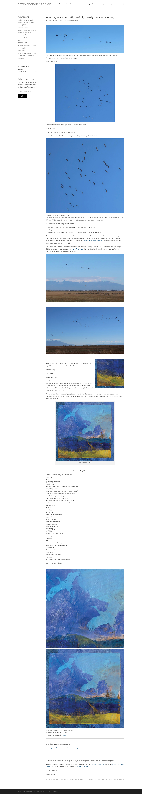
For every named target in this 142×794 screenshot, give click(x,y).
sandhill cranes (83, 236)
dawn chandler (71, 4)
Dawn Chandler (53, 21)
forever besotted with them (93, 241)
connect (117, 4)
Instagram (94, 764)
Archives (20, 69)
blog (88, 4)
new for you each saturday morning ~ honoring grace (63, 748)
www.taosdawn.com (81, 767)
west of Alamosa (77, 249)
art (81, 4)
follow (23, 96)
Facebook (101, 764)
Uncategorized (74, 21)
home (61, 4)
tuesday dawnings (98, 4)
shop (110, 4)
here (64, 735)
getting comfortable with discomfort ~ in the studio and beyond (26, 22)
